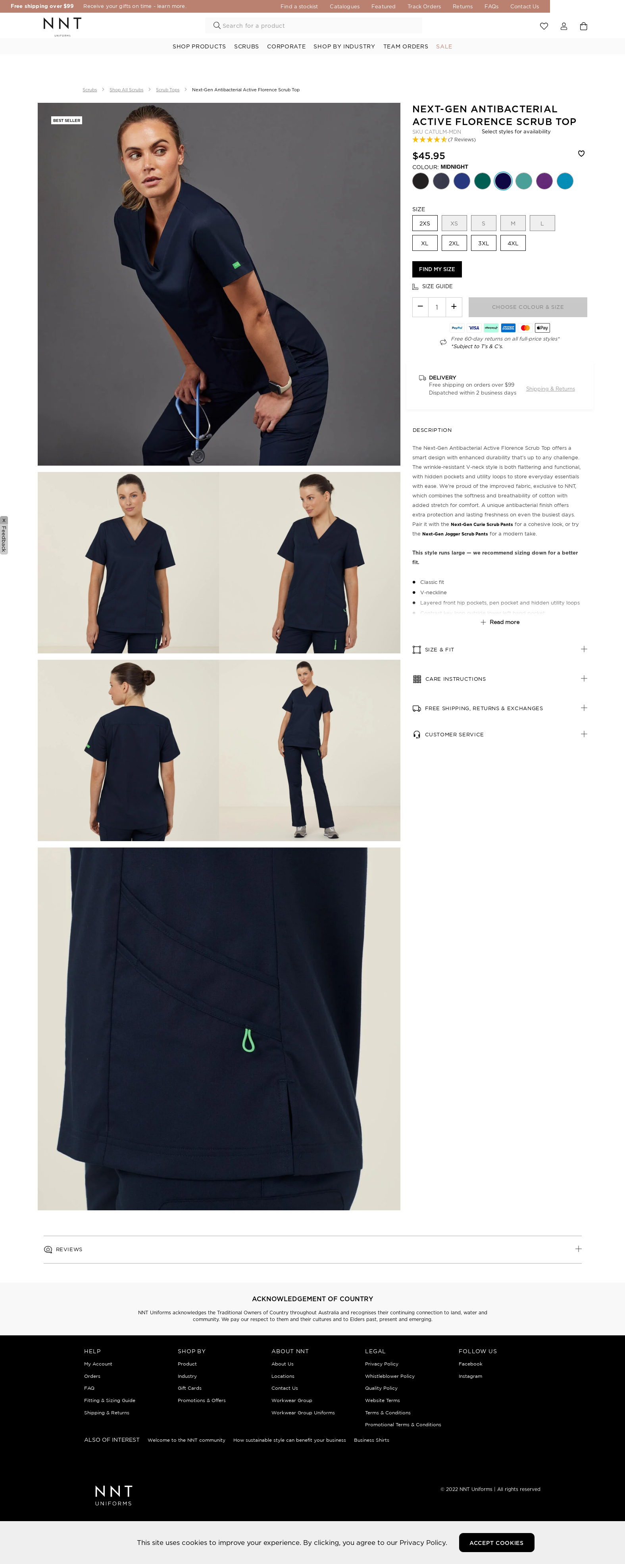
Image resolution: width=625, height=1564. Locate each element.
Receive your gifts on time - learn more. (161, 6)
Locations (282, 1376)
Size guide (437, 286)
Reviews (69, 1249)
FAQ (89, 1388)
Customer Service (454, 735)
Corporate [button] (286, 46)
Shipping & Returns (550, 388)
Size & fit (440, 650)
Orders (92, 1376)
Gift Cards (190, 1388)
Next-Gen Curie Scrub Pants (482, 524)
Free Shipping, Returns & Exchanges (484, 708)
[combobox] (314, 25)
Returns (511, 6)
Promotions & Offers (202, 1400)
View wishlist (544, 27)
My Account (98, 1363)
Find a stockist (347, 6)
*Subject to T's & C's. (477, 346)
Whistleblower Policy (390, 1376)
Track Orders (472, 6)
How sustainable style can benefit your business (289, 1440)
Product (187, 1363)
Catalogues (393, 6)
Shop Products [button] (199, 46)
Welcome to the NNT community (186, 1440)
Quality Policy (381, 1388)
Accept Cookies (496, 1543)
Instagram (470, 1376)
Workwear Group (291, 1400)
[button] (444, 140)
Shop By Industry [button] (344, 46)
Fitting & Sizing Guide (109, 1400)
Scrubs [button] (246, 46)
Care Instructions (455, 679)
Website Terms (382, 1400)
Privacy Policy (381, 1363)
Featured (432, 6)
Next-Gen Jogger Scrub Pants (455, 534)
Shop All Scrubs (126, 89)
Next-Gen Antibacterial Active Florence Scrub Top (246, 89)
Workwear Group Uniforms (303, 1412)
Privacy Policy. (423, 1542)
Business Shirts (371, 1440)
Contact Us (573, 6)
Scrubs (90, 89)
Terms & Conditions (388, 1412)
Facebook (471, 1363)
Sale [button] (444, 46)
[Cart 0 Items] (584, 26)
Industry (187, 1376)
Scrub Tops (167, 89)
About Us (282, 1363)
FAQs (540, 6)
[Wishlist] (581, 155)
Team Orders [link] (406, 46)
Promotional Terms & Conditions (403, 1424)
